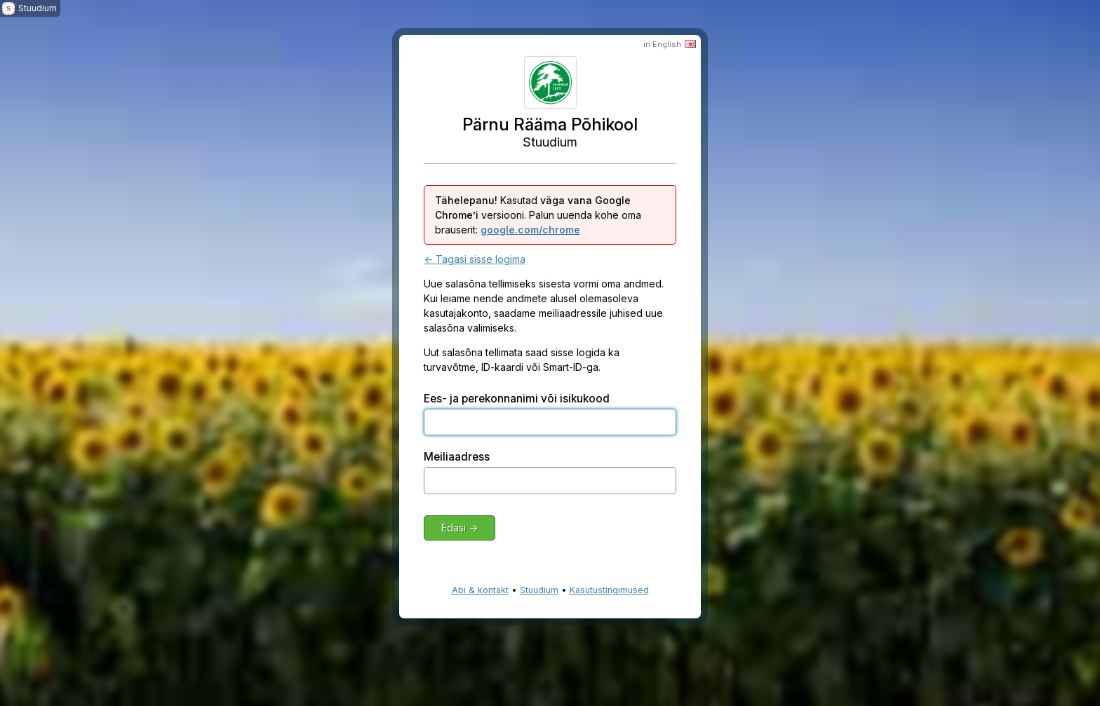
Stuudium (539, 590)
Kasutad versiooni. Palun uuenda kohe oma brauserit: (538, 215)
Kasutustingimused (609, 590)
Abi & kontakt (480, 590)
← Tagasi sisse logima (474, 259)
